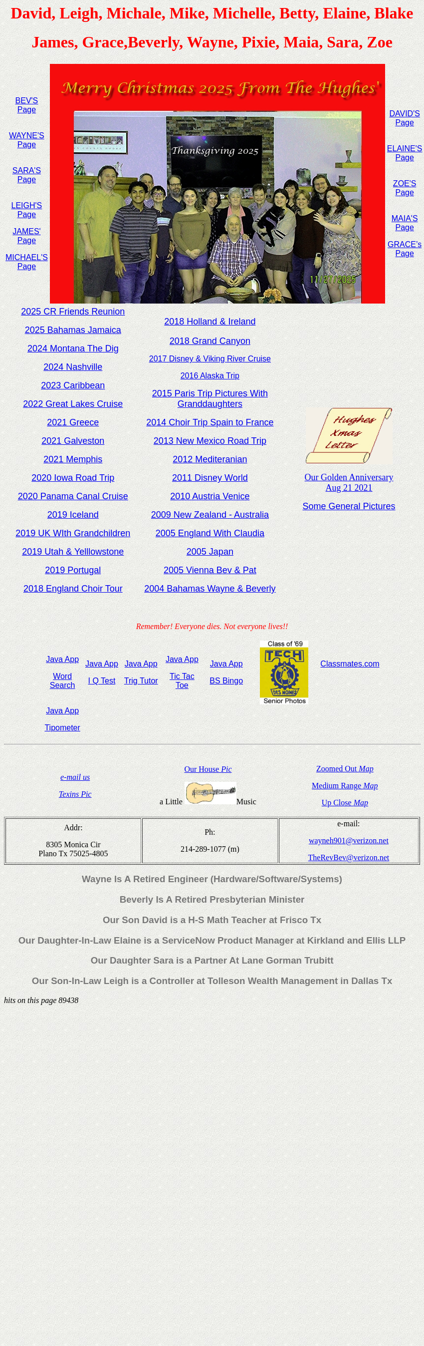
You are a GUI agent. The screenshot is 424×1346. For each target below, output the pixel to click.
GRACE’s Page (405, 249)
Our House (207, 769)
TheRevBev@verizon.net (349, 857)
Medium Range (345, 785)
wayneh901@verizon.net (349, 840)
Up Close (345, 802)
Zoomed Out (345, 768)
